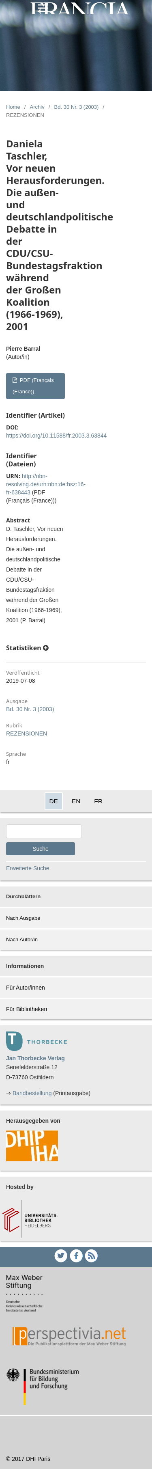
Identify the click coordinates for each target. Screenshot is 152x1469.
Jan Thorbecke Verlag (35, 1058)
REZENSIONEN (26, 733)
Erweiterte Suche (27, 868)
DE (53, 801)
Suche (40, 849)
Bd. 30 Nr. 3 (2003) (76, 107)
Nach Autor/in (22, 939)
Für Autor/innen (25, 987)
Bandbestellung (32, 1093)
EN (76, 801)
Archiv (37, 107)
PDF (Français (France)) (33, 386)
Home (13, 107)
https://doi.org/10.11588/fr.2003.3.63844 (56, 435)
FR (98, 801)
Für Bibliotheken (26, 1009)
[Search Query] (44, 831)
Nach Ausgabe (23, 918)
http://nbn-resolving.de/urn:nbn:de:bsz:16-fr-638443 (46, 484)
